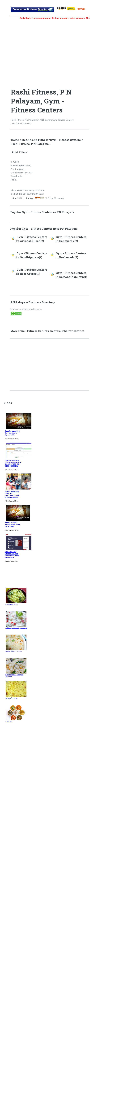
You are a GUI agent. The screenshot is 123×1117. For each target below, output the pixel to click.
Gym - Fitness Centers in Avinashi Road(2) (31, 239)
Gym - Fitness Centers (65, 140)
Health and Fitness (35, 140)
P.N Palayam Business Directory (33, 302)
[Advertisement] (49, 366)
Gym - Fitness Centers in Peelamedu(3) (70, 255)
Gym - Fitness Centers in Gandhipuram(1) (31, 255)
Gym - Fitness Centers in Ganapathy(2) (70, 239)
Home (15, 140)
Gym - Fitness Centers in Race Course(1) (31, 271)
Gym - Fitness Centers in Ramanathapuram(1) (71, 275)
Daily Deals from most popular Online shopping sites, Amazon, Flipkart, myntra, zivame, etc (70, 18)
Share (18, 313)
